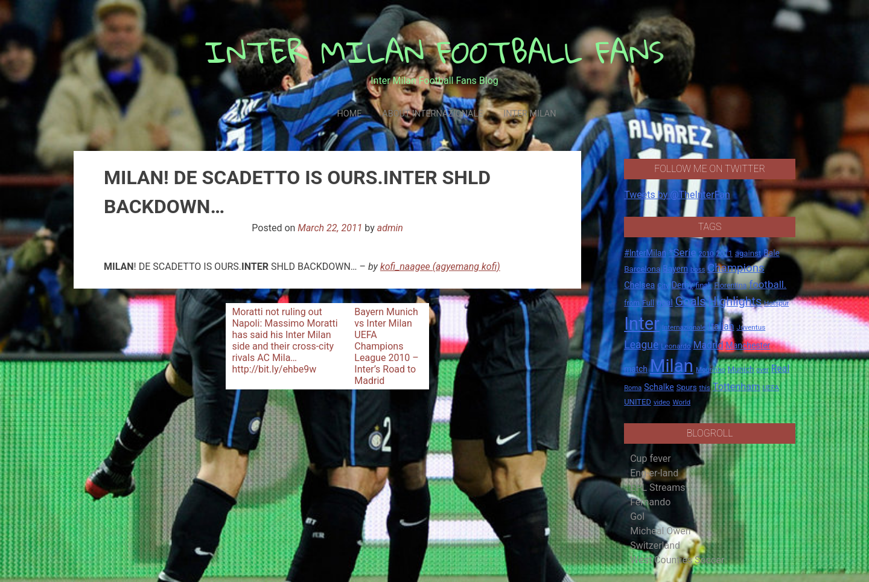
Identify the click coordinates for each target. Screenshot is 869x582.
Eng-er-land (654, 473)
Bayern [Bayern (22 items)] (675, 268)
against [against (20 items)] (748, 253)
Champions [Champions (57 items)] (735, 268)
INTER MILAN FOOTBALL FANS (434, 51)
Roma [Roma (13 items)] (632, 388)
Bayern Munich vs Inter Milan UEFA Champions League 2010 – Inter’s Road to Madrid (386, 346)
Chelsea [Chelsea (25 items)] (639, 285)
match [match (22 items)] (636, 369)
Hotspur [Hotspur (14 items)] (776, 303)
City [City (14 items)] (663, 285)
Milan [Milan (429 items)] (671, 366)
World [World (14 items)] (681, 402)
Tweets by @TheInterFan (677, 194)
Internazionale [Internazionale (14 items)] (684, 327)
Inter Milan (529, 114)
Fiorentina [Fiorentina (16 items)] (730, 285)
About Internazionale (432, 114)
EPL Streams (657, 487)
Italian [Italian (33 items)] (721, 326)
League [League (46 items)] (641, 345)
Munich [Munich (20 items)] (741, 369)
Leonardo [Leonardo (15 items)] (675, 346)
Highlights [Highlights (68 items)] (735, 302)
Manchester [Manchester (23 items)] (747, 345)
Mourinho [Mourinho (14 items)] (710, 369)
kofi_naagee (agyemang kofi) (440, 266)
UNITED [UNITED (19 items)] (637, 401)
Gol (637, 516)
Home (349, 114)
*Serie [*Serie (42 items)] (682, 252)
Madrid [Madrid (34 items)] (708, 345)
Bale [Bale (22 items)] (771, 253)
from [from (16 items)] (632, 303)
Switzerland (655, 545)
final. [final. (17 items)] (703, 285)
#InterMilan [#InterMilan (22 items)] (645, 253)
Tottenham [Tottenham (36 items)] (736, 386)
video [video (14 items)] (662, 402)
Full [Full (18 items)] (648, 302)
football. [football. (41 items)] (767, 284)
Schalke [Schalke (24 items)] (659, 387)
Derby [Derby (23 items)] (682, 285)
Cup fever (650, 458)
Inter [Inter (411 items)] (642, 323)
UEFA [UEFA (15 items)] (770, 387)
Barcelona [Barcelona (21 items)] (642, 268)
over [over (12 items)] (762, 370)
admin (390, 228)
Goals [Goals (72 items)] (690, 302)
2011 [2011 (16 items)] (724, 253)
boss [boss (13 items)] (697, 269)
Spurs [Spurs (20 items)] (686, 387)
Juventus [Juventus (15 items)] (750, 327)
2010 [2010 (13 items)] (705, 254)
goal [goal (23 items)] (665, 302)
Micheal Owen (660, 531)
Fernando (650, 502)
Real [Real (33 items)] (780, 368)
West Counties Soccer (677, 560)
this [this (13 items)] (704, 388)
